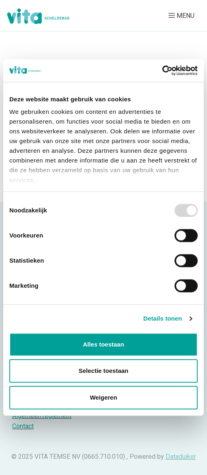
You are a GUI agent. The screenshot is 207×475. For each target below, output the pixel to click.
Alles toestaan (103, 344)
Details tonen (162, 318)
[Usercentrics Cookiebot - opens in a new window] (162, 70)
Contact (23, 426)
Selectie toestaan (104, 370)
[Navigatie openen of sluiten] (183, 15)
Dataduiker (181, 456)
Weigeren (103, 397)
